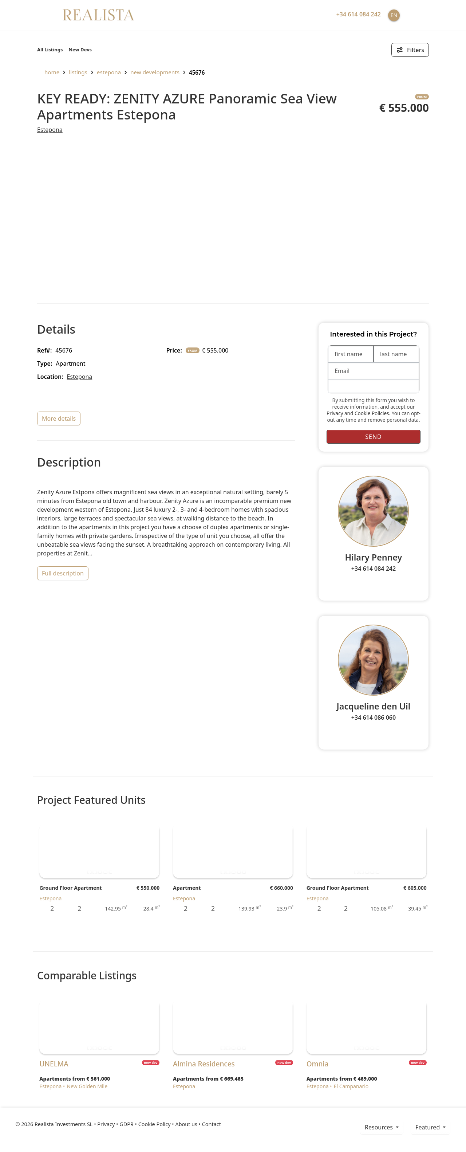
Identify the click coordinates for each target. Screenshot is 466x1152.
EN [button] (394, 15)
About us (186, 1124)
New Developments (154, 72)
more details (59, 418)
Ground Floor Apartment (70, 887)
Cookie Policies (372, 413)
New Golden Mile (87, 1086)
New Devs (80, 49)
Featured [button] (428, 1127)
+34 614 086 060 (373, 717)
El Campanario (351, 1086)
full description (63, 573)
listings (78, 72)
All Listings (50, 49)
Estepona (109, 72)
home (48, 72)
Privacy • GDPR (115, 1124)
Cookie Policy (154, 1124)
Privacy (335, 413)
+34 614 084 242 (373, 569)
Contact (211, 1124)
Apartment (187, 887)
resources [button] (379, 1127)
